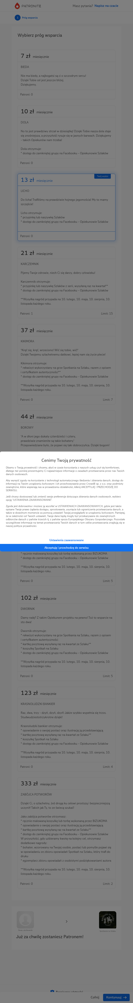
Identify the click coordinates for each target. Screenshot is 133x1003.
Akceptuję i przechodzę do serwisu (66, 548)
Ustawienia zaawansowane (66, 540)
